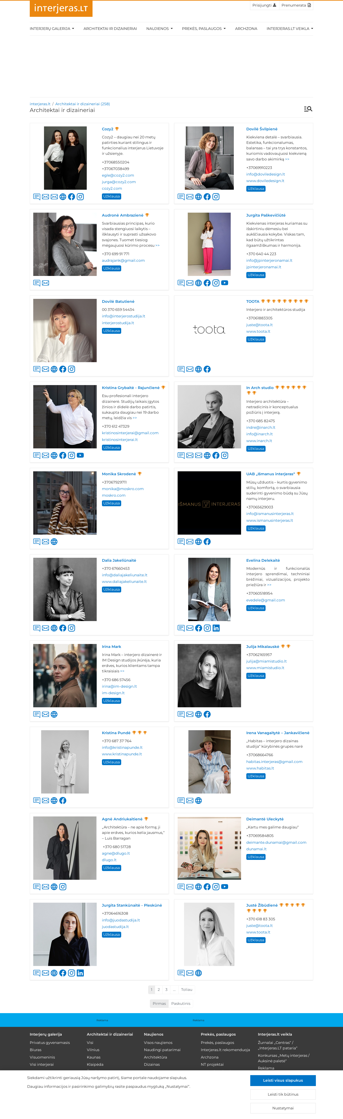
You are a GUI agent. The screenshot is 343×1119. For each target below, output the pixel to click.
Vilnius (93, 1050)
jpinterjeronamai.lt (263, 267)
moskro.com (114, 495)
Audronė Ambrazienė (123, 215)
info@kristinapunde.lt (122, 747)
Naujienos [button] (158, 28)
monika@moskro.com (123, 489)
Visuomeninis (42, 1057)
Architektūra (155, 1057)
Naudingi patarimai (162, 1050)
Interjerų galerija (46, 1034)
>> (287, 159)
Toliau (186, 989)
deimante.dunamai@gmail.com (276, 842)
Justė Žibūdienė (262, 905)
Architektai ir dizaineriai (110, 28)
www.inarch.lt (259, 441)
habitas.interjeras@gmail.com (274, 761)
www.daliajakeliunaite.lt (124, 581)
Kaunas (93, 1057)
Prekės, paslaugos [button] (202, 28)
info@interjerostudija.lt (123, 316)
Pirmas (159, 1003)
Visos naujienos (158, 1042)
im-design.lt (113, 693)
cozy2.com (112, 188)
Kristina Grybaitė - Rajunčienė (131, 388)
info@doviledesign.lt (265, 174)
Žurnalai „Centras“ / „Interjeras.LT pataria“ (278, 1045)
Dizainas (152, 1064)
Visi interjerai (42, 1064)
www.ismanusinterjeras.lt (269, 520)
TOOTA (252, 301)
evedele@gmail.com (265, 600)
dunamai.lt (256, 849)
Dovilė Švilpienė (262, 129)
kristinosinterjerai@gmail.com (130, 433)
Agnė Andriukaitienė (122, 819)
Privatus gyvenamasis (50, 1042)
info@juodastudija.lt (121, 920)
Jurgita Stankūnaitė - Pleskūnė (132, 905)
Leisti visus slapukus (283, 1080)
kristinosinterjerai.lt (120, 439)
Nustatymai (283, 1108)
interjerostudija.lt (118, 323)
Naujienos (153, 1034)
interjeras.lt (40, 104)
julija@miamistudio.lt (266, 661)
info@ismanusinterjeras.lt (270, 513)
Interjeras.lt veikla (275, 1034)
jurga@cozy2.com (119, 182)
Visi (90, 1042)
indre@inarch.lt (260, 427)
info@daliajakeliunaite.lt (124, 575)
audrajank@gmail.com (123, 260)
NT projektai (212, 1064)
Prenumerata (296, 5)
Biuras (35, 1050)
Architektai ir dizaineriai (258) (82, 104)
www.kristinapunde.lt (122, 754)
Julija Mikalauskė (262, 646)
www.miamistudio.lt (265, 668)
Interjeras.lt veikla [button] (288, 28)
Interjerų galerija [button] (50, 28)
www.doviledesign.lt (265, 181)
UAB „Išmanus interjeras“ (270, 474)
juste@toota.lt (259, 325)
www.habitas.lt (260, 768)
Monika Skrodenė (119, 474)
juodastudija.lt (115, 926)
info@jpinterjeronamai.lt (269, 260)
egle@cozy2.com (118, 175)
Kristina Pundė (116, 733)
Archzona (246, 28)
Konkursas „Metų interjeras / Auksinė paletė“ (284, 1058)
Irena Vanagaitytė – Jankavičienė (278, 733)
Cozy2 (107, 129)
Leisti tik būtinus (283, 1094)
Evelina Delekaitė (263, 560)
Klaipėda (95, 1064)
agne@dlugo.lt (116, 853)
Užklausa (111, 196)
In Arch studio (260, 388)
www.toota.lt (258, 331)
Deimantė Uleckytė (265, 819)
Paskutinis (180, 1003)
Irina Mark (111, 646)
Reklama (102, 1020)
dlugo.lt (109, 860)
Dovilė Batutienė (118, 301)
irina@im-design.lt (119, 686)
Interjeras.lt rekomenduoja (225, 1050)
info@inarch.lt (259, 434)
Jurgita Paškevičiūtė (266, 215)
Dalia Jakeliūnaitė (119, 560)
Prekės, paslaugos (218, 1034)
